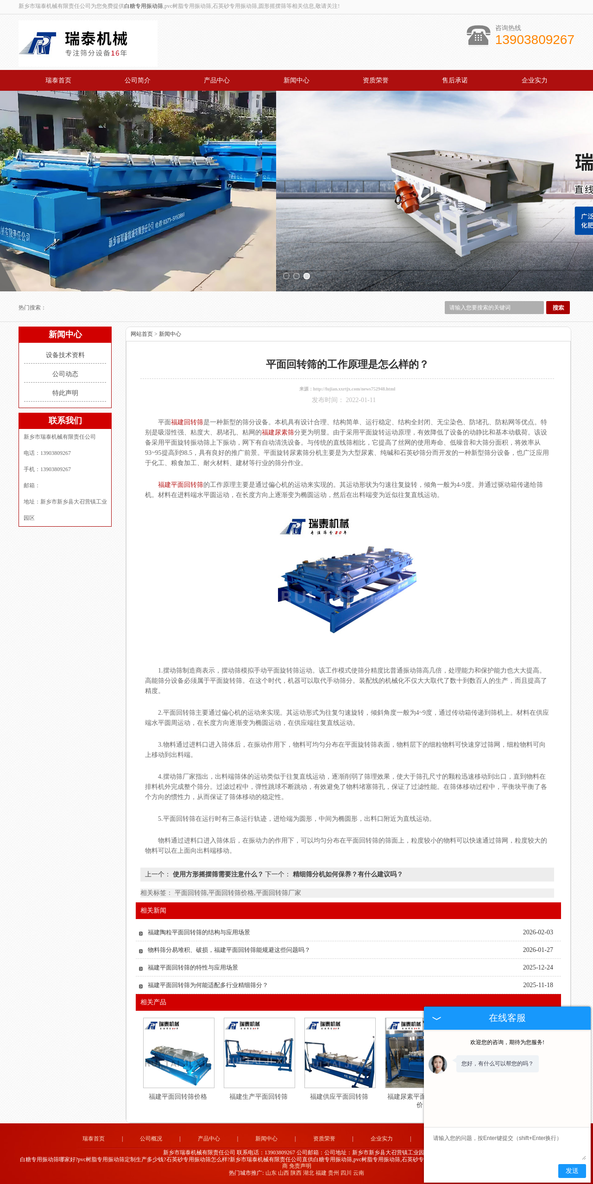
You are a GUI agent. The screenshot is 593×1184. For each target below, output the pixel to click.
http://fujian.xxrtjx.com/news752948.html (354, 388)
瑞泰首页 (58, 80)
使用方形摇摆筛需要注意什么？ (218, 874)
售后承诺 (455, 80)
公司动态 (65, 374)
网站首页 (142, 334)
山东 (271, 1173)
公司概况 (151, 1138)
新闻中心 (296, 80)
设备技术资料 (65, 355)
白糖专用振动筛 (143, 6)
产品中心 (217, 80)
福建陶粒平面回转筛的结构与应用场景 (199, 932)
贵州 (333, 1173)
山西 (283, 1173)
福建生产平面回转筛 (258, 1096)
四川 (346, 1173)
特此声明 (65, 393)
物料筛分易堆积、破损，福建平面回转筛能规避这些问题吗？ (229, 949)
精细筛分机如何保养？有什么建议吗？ (347, 874)
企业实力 (535, 80)
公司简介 (138, 80)
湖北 (308, 1173)
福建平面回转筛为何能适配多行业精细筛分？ (208, 985)
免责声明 (300, 1166)
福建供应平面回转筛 (339, 1096)
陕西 (296, 1173)
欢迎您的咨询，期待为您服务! (507, 1042)
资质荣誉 (376, 80)
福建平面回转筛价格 (178, 1096)
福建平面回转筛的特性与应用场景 (193, 967)
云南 (358, 1173)
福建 (321, 1173)
